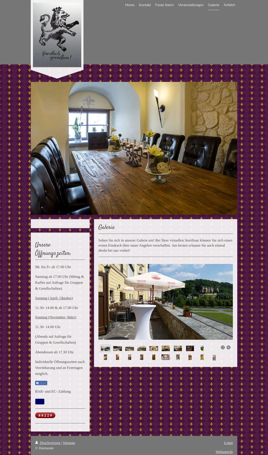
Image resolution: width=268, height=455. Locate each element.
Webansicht (224, 452)
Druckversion (48, 443)
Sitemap (69, 443)
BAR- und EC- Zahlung (53, 391)
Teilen (41, 383)
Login (228, 443)
